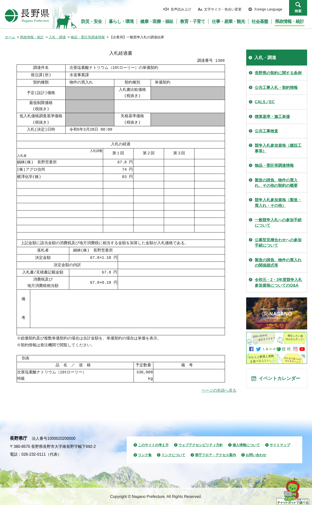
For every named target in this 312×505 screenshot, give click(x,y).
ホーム (10, 37)
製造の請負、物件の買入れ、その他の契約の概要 (276, 183)
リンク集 (145, 455)
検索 (298, 11)
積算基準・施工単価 (272, 117)
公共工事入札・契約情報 (276, 87)
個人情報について (246, 445)
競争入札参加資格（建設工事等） (278, 148)
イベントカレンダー (280, 379)
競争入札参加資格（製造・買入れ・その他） (278, 202)
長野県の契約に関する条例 (278, 73)
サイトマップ (280, 445)
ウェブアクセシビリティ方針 (200, 445)
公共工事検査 (266, 131)
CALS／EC (265, 102)
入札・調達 (57, 37)
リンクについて (173, 455)
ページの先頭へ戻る (218, 390)
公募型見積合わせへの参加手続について (278, 242)
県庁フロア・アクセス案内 (215, 455)
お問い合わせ (256, 455)
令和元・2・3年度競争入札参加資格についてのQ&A (278, 282)
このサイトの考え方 (153, 445)
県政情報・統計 (32, 37)
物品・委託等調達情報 (88, 37)
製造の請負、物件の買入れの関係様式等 (278, 262)
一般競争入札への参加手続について (278, 222)
